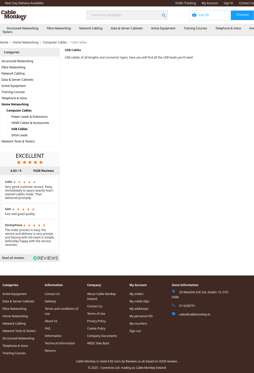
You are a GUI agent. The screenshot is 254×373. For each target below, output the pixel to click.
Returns (50, 351)
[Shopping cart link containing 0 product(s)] (221, 15)
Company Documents (102, 336)
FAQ (48, 328)
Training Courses (195, 28)
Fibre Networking (59, 28)
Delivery (50, 301)
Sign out (135, 331)
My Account (210, 3)
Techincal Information (60, 343)
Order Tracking (185, 3)
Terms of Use (96, 314)
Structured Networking (22, 28)
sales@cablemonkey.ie (194, 314)
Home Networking (15, 104)
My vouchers (138, 323)
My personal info (141, 316)
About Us (51, 321)
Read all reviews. (13, 258)
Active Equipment (163, 28)
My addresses (138, 309)
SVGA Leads (19, 135)
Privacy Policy (96, 321)
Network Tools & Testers (18, 141)
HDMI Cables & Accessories (30, 123)
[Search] (127, 15)
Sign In (228, 3)
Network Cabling (90, 28)
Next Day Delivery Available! (24, 3)
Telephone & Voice (228, 28)
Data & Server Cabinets (127, 28)
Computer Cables (19, 110)
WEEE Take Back (98, 343)
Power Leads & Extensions (29, 117)
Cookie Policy (96, 328)
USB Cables (19, 129)
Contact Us (246, 3)
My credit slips (139, 301)
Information (53, 336)
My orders (136, 294)
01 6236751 (187, 306)
